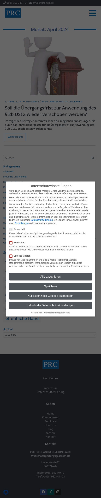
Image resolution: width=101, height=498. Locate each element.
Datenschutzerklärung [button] (52, 310)
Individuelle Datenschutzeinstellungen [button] (50, 302)
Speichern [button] (50, 283)
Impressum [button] (65, 310)
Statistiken (18, 239)
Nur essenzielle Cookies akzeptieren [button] (50, 292)
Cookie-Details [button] (36, 310)
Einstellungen (22, 219)
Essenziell (18, 226)
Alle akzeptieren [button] (50, 273)
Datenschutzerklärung (42, 216)
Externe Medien (21, 252)
